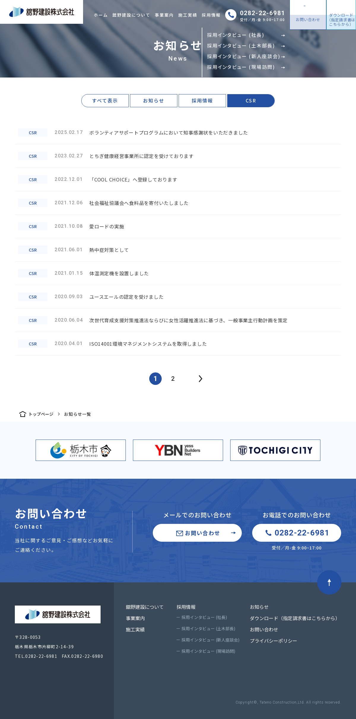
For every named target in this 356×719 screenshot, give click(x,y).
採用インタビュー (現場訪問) (208, 651)
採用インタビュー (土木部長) (208, 628)
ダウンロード (341, 19)
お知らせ (153, 100)
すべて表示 (105, 100)
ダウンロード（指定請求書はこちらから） (295, 618)
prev (200, 378)
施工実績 (187, 15)
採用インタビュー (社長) (204, 617)
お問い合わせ (308, 19)
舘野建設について (131, 15)
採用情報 (211, 15)
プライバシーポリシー (273, 640)
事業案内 (164, 15)
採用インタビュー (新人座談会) (210, 640)
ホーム (101, 15)
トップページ (40, 414)
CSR (251, 100)
